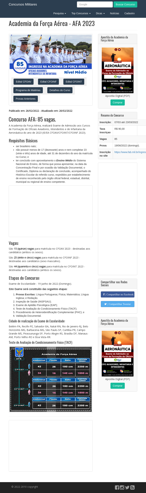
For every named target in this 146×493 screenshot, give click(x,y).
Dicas (100, 13)
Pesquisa (59, 13)
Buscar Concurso (125, 4)
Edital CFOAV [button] (23, 81)
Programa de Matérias (28, 90)
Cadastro (129, 13)
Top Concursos (80, 13)
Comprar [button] (117, 102)
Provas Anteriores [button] (26, 98)
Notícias (114, 13)
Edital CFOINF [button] (48, 81)
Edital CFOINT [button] (74, 81)
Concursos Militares (23, 4)
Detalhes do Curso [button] (60, 90)
